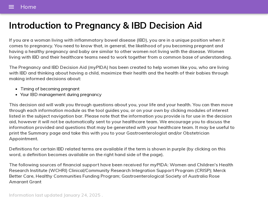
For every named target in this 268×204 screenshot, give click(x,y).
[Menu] (11, 7)
